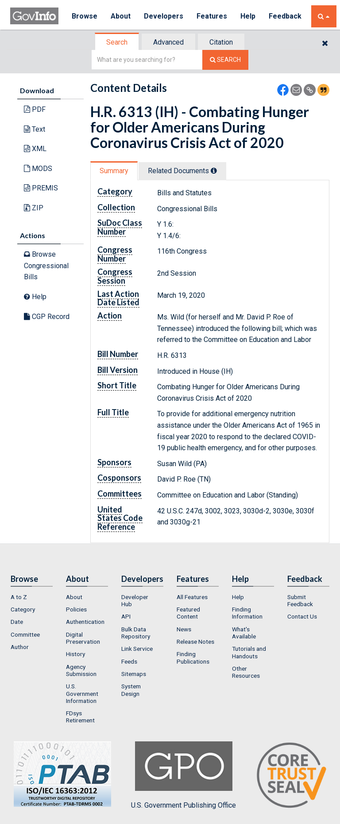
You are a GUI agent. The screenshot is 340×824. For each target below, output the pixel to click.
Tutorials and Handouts (249, 652)
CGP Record (47, 316)
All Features (192, 596)
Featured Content (188, 613)
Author (20, 646)
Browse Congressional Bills (46, 265)
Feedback (285, 16)
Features (212, 16)
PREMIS (41, 188)
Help (247, 16)
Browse (84, 16)
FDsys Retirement (80, 717)
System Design (131, 690)
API (126, 616)
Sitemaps (133, 673)
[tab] (117, 42)
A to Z (19, 596)
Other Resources (246, 672)
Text (34, 129)
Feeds (129, 661)
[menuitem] (32, 597)
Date (17, 621)
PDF (35, 109)
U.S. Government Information (82, 693)
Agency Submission (81, 670)
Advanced (168, 42)
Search (117, 42)
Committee (25, 634)
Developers (163, 16)
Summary (114, 171)
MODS (38, 168)
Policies (76, 609)
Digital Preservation (83, 638)
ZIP (33, 208)
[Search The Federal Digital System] (225, 60)
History (75, 653)
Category (23, 609)
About (121, 16)
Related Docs (182, 171)
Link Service (137, 648)
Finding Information (247, 613)
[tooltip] (214, 170)
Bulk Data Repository (135, 633)
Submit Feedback (300, 600)
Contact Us (302, 616)
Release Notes (195, 641)
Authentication (85, 621)
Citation (221, 42)
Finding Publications (193, 657)
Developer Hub (134, 600)
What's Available (244, 633)
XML (35, 148)
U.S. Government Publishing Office (183, 775)
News (184, 629)
